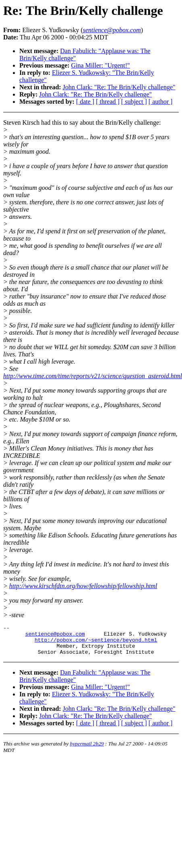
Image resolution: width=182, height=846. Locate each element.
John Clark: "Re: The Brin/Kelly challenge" (119, 87)
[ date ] (85, 101)
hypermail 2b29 (87, 750)
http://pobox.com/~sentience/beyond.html (96, 643)
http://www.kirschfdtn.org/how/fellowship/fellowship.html (83, 586)
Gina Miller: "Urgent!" (100, 65)
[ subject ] (134, 101)
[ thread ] (108, 101)
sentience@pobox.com (55, 636)
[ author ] (161, 101)
